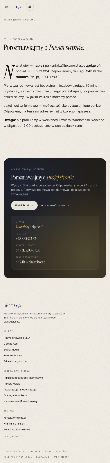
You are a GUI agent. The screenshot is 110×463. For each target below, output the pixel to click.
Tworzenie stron (13, 355)
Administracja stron (15, 361)
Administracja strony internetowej (24, 377)
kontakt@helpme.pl (64, 65)
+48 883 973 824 (35, 71)
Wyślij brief (24, 207)
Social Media (11, 349)
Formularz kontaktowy (17, 429)
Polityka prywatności (18, 457)
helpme (12, 305)
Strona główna (12, 19)
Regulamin (42, 457)
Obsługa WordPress (15, 395)
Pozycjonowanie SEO (17, 337)
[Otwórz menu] (30, 7)
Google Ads (11, 343)
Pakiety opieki (12, 383)
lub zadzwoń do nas (55, 207)
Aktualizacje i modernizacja (20, 389)
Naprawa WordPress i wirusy (21, 401)
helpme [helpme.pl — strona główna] (12, 6)
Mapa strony (61, 457)
